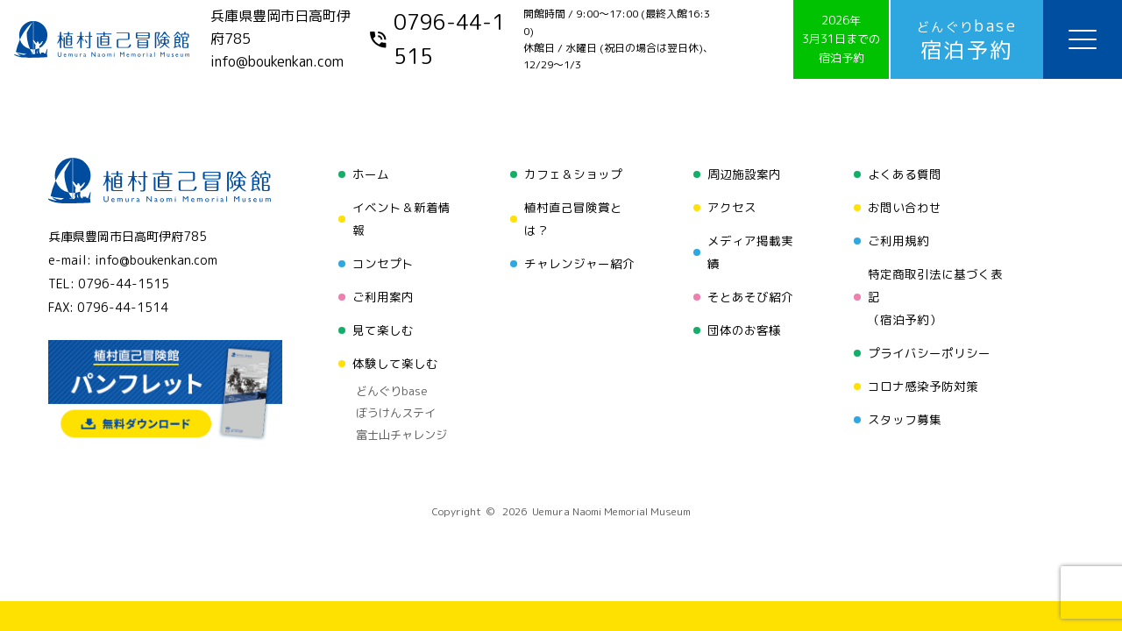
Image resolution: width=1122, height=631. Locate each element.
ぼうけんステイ (396, 413)
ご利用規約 (898, 240)
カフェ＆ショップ (573, 174)
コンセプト (383, 263)
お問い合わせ (904, 207)
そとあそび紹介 (750, 296)
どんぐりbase (392, 391)
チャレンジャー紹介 (579, 263)
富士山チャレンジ (401, 435)
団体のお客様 (744, 330)
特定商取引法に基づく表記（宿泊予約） (935, 297)
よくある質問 (904, 174)
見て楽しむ (383, 330)
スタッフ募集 (904, 419)
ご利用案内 (383, 296)
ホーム (370, 174)
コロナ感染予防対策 (923, 386)
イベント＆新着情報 (401, 218)
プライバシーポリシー (929, 352)
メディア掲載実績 (750, 252)
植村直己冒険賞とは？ (573, 218)
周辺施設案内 (744, 174)
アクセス (731, 207)
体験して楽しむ (395, 363)
